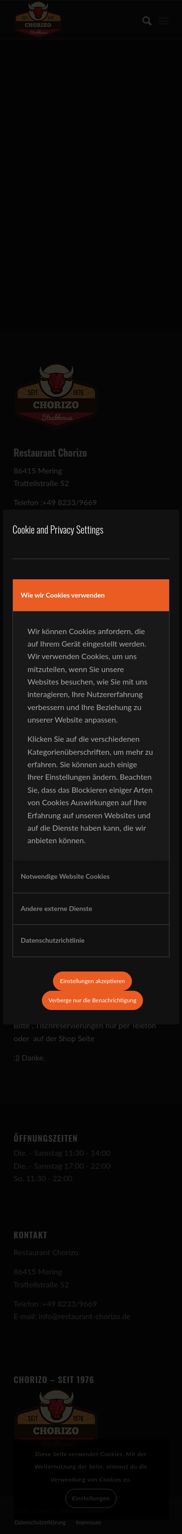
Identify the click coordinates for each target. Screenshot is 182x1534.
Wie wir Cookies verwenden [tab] (63, 595)
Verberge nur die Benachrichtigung (92, 1000)
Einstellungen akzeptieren (92, 981)
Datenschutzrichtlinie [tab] (53, 940)
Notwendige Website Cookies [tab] (65, 876)
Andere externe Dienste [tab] (56, 908)
